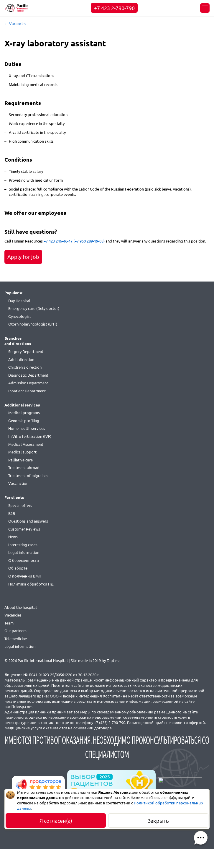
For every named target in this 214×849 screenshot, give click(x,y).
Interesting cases (22, 545)
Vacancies (13, 615)
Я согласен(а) (55, 821)
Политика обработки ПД (30, 584)
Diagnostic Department (28, 375)
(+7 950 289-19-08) (89, 241)
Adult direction (21, 359)
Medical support (22, 452)
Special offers (20, 505)
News (13, 537)
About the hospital (20, 607)
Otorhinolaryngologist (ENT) (32, 324)
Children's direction (25, 367)
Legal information (23, 552)
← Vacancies (15, 24)
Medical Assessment (25, 444)
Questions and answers (28, 521)
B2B (11, 513)
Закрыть (158, 821)
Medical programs (24, 413)
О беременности (23, 560)
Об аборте (17, 568)
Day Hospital (19, 301)
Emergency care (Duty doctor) (33, 308)
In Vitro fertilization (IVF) (29, 436)
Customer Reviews (24, 529)
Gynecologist (19, 316)
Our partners (15, 631)
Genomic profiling (23, 421)
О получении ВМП (24, 576)
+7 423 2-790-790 (114, 8)
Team (9, 623)
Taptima (114, 660)
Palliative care (20, 460)
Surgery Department (25, 351)
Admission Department (28, 383)
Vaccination (18, 483)
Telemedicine (15, 639)
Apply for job (23, 257)
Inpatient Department (27, 391)
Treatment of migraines (28, 476)
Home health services (26, 428)
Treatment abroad (23, 468)
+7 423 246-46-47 (58, 241)
